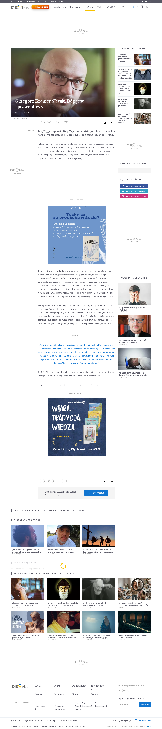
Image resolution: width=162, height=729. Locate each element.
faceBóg (53, 1)
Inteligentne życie (98, 687)
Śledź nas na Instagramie (134, 196)
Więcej (110, 7)
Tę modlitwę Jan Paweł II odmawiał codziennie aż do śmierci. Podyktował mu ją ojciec (62, 637)
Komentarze (76, 7)
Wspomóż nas (96, 493)
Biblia (13, 1)
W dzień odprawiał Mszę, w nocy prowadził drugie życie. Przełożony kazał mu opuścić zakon (125, 74)
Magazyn (21, 1)
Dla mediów (52, 726)
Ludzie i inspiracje (101, 706)
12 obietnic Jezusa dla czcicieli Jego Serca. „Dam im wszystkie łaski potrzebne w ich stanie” (97, 552)
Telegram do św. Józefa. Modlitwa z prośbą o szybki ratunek (26, 636)
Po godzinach (79, 685)
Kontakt (44, 726)
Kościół (38, 694)
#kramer (82, 510)
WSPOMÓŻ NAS (143, 720)
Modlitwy (78, 709)
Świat (37, 685)
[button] (142, 7)
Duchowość (25, 112)
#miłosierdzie (50, 510)
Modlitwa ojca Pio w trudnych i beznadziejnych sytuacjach (125, 102)
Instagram (149, 1)
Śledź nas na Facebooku (133, 186)
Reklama (60, 726)
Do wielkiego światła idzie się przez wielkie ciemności (133, 636)
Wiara (90, 7)
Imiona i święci (60, 709)
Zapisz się (145, 704)
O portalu (14, 726)
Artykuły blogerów (41, 706)
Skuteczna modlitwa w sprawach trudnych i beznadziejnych (125, 58)
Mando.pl (51, 721)
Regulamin (22, 726)
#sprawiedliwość (67, 510)
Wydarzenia (60, 7)
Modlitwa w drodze (33, 1)
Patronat (82, 726)
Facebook (142, 1)
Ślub (36, 709)
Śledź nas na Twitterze (133, 191)
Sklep (61, 1)
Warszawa (126, 7)
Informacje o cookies (71, 726)
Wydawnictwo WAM (33, 721)
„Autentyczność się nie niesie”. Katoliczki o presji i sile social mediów (125, 118)
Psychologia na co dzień (83, 706)
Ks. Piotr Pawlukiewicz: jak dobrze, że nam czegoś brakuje (133, 374)
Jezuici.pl (15, 721)
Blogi (45, 1)
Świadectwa (59, 706)
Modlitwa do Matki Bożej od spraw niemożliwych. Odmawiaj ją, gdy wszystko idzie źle (96, 637)
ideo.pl (149, 726)
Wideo (99, 7)
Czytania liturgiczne (82, 703)
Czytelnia (122, 640)
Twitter (146, 1)
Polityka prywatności (33, 726)
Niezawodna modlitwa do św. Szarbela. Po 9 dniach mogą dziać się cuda (125, 88)
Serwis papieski (40, 703)
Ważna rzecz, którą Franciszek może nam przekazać (133, 341)
